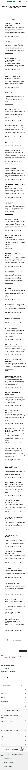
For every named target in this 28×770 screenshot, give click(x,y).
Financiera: (9, 288)
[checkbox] (2, 656)
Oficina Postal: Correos (14, 344)
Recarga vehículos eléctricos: (12, 393)
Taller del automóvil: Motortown (13, 552)
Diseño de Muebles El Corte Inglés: (13, 236)
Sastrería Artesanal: (13, 448)
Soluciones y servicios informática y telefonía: (14, 483)
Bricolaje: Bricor (12, 109)
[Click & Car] (5, 668)
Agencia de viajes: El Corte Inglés (13, 24)
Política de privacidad (8, 762)
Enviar (23, 651)
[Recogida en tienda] (8, 671)
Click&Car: (9, 203)
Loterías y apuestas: (13, 318)
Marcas (17, 13)
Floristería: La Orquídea (14, 305)
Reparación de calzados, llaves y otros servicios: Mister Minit (15, 430)
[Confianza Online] (22, 749)
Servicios (24, 13)
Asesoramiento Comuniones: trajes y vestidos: (13, 60)
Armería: (8, 42)
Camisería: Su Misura (13, 150)
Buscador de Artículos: (14, 126)
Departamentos (7, 13)
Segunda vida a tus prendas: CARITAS (12, 467)
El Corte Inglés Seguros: (15, 272)
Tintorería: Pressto (13, 568)
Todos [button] (14, 19)
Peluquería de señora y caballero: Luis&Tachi (14, 376)
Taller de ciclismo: (12, 501)
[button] (1, 1)
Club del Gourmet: (12, 219)
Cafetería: (9, 142)
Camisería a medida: (12, 168)
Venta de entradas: (12, 583)
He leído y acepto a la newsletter (15, 657)
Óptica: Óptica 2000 (12, 619)
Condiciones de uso (8, 758)
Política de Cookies (8, 766)
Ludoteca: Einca (11, 328)
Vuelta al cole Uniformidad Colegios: (14, 600)
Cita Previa (17, 69)
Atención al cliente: (12, 76)
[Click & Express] (8, 665)
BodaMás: (8, 93)
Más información (9, 36)
